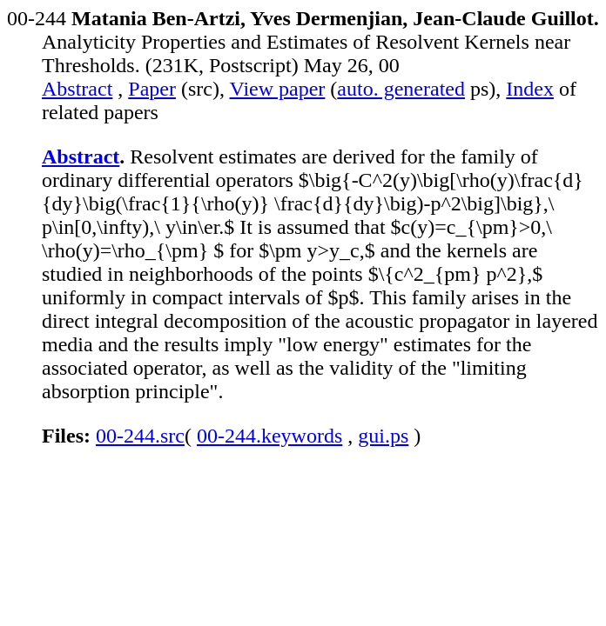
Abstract (77, 88)
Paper (152, 88)
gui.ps (383, 435)
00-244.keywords (269, 435)
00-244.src (140, 435)
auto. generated (401, 88)
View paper (278, 88)
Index (530, 88)
